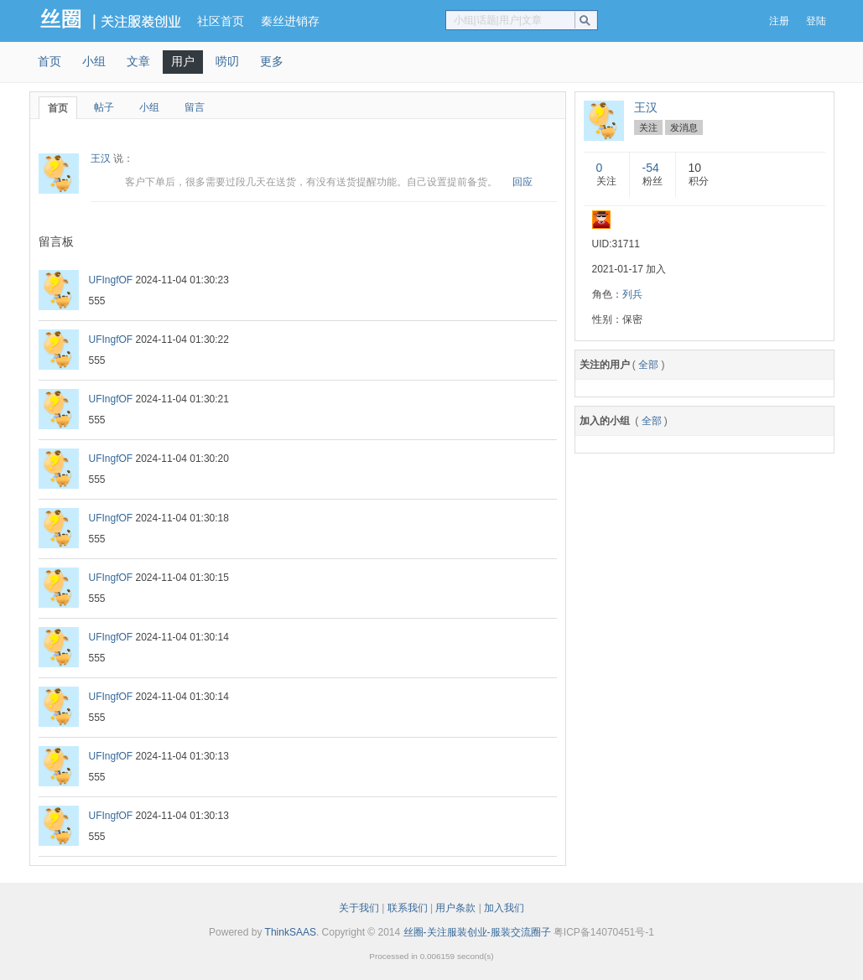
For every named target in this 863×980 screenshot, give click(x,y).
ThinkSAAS (290, 932)
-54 (650, 167)
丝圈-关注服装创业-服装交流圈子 (477, 932)
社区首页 (220, 21)
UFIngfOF (111, 280)
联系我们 (407, 908)
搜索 (588, 20)
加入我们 (504, 908)
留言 (195, 107)
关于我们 (359, 908)
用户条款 (455, 908)
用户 (183, 61)
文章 (138, 61)
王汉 (101, 158)
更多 (271, 61)
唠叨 (227, 61)
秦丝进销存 (290, 21)
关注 (648, 127)
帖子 (104, 107)
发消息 (684, 127)
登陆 (816, 21)
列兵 (632, 294)
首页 (49, 61)
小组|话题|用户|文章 (498, 20)
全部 (648, 365)
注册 (779, 21)
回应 (522, 182)
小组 (94, 61)
